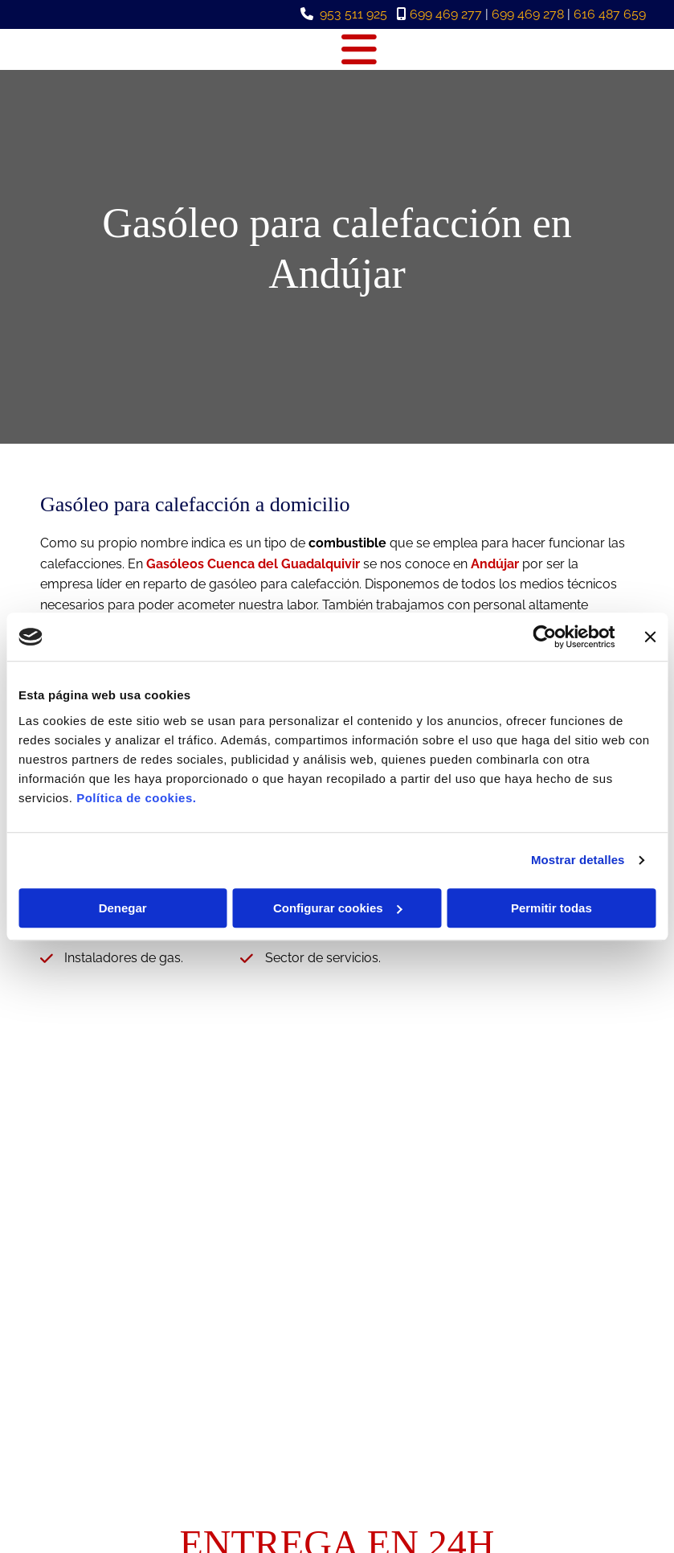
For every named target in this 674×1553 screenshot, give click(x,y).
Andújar (495, 564)
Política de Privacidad (566, 1408)
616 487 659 (610, 14)
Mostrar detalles (578, 860)
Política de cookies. (136, 798)
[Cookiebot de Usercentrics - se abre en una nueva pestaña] (544, 637)
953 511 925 (353, 14)
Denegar (123, 908)
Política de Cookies (559, 1426)
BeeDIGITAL (607, 1494)
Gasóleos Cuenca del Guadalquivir (253, 564)
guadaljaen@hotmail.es (119, 1408)
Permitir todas (551, 908)
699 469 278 (528, 14)
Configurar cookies (337, 908)
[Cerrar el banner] (650, 636)
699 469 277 (446, 14)
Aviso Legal (539, 1390)
